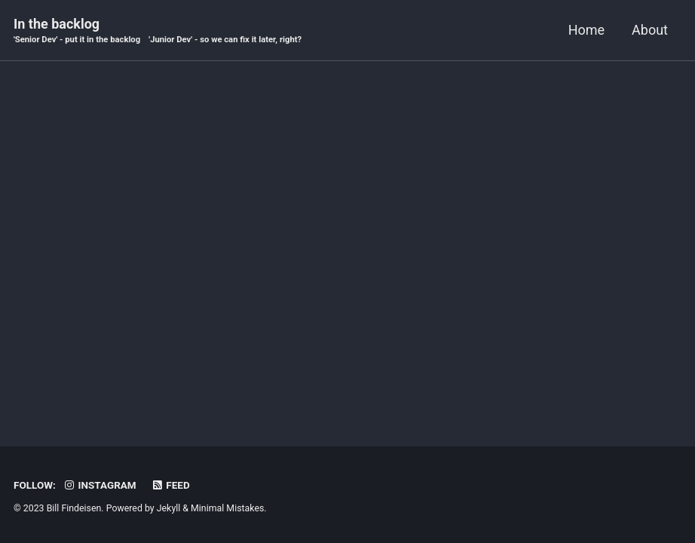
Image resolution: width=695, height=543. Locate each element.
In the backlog (158, 31)
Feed (170, 485)
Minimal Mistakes (227, 508)
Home (586, 30)
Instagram (99, 485)
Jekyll (169, 508)
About (650, 30)
